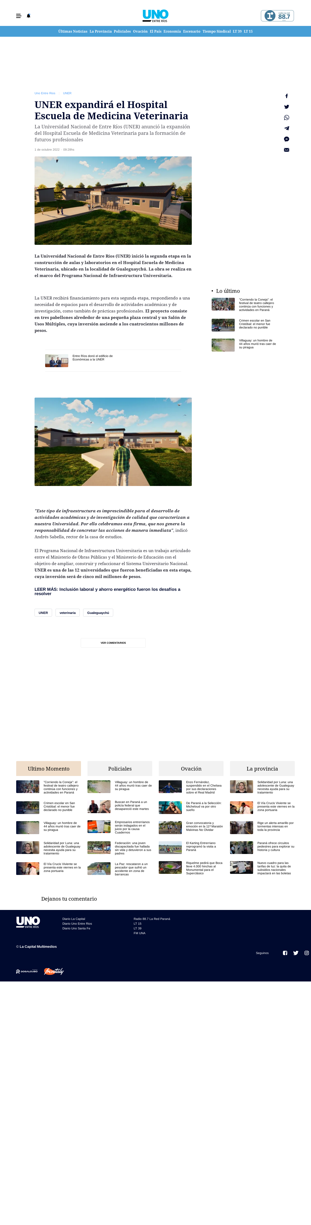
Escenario (191, 31)
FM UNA (139, 933)
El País (156, 31)
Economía (172, 31)
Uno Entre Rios (45, 93)
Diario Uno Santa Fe (76, 928)
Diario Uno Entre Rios (77, 923)
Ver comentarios (113, 642)
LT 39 (237, 31)
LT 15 (248, 31)
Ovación (140, 31)
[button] (18, 16)
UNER (67, 93)
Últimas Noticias (72, 31)
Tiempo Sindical (217, 31)
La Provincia (101, 31)
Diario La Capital (73, 919)
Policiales (122, 31)
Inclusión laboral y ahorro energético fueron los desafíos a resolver (107, 591)
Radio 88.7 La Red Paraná (152, 919)
